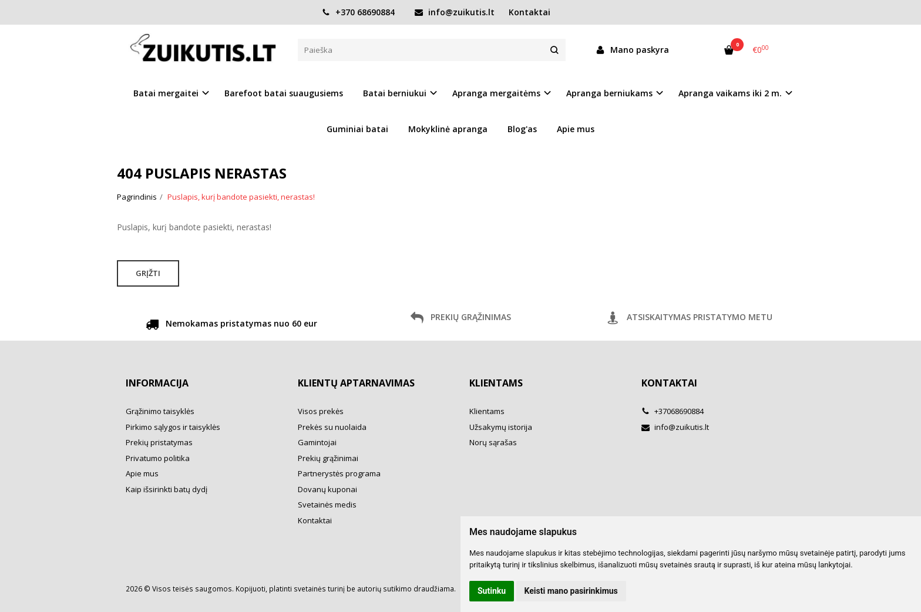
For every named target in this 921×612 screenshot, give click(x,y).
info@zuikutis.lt (455, 12)
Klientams (496, 382)
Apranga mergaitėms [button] (496, 93)
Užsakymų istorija (500, 427)
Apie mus (575, 128)
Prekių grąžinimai (328, 458)
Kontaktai (529, 12)
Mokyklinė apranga (448, 128)
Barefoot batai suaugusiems (283, 93)
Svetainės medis (327, 504)
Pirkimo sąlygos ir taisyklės (173, 427)
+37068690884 (672, 411)
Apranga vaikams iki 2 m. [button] (730, 93)
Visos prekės (321, 411)
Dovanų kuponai (327, 489)
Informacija (157, 382)
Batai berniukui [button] (394, 93)
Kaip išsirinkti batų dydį (166, 489)
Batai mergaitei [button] (166, 93)
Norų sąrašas (493, 442)
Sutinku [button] (492, 591)
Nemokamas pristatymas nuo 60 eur (231, 325)
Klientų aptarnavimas (356, 382)
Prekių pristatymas (159, 442)
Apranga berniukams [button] (609, 93)
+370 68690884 (358, 12)
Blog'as (522, 128)
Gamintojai (317, 442)
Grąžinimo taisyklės (160, 411)
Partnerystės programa (339, 473)
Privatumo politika (158, 458)
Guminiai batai (357, 128)
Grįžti (148, 273)
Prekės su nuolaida (332, 427)
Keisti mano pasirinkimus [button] (571, 591)
